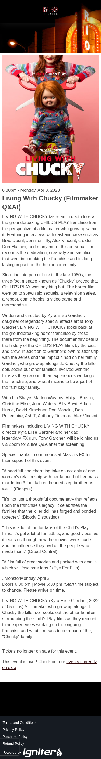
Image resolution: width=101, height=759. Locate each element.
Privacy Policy (13, 730)
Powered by (32, 752)
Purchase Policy (14, 737)
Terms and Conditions (19, 723)
